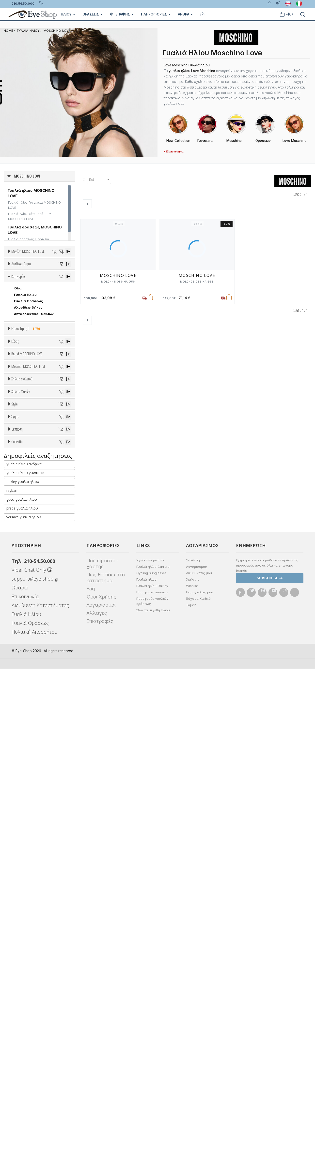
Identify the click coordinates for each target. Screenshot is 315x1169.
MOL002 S (23, 603)
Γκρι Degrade (27, 726)
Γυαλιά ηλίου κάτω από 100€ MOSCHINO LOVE (29, 216)
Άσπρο (21, 651)
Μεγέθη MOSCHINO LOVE (28, 251)
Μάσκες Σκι (24, 464)
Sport (18, 438)
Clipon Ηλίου (27, 713)
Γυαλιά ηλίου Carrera (153, 1067)
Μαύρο (22, 677)
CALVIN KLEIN (25, 561)
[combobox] (99, 179)
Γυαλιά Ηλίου (25, 348)
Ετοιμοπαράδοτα (30, 302)
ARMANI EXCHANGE (30, 516)
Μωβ (20, 664)
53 (54, 269)
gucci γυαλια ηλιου (21, 999)
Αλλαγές (96, 1113)
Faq (90, 1089)
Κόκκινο (23, 683)
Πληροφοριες (156, 14)
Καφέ (21, 732)
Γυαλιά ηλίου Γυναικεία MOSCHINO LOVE (34, 205)
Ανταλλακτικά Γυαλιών (34, 367)
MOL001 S (22, 596)
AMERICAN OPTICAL (30, 510)
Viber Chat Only (32, 1070)
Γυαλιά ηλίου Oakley (152, 1086)
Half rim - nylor (26, 781)
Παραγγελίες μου (199, 1092)
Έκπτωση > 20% (27, 880)
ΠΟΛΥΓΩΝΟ (23, 825)
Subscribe (270, 1078)
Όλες (20, 867)
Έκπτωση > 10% (27, 874)
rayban (11, 991)
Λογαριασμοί (100, 1105)
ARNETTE (22, 523)
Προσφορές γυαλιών (152, 1092)
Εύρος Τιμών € (23, 394)
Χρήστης (193, 1080)
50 (16, 269)
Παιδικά (20, 458)
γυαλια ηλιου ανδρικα (24, 964)
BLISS (19, 536)
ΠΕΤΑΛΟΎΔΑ (24, 819)
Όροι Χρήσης (101, 1097)
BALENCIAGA (24, 529)
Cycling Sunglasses (151, 1073)
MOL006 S (23, 615)
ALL (19, 645)
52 (41, 269)
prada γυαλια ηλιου (22, 1008)
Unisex (20, 432)
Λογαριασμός (196, 1067)
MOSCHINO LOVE (57, 30)
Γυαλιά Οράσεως (28, 355)
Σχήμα (15, 794)
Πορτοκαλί (25, 671)
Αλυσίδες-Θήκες (28, 361)
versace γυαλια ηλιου (23, 1017)
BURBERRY (23, 555)
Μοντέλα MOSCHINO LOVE (28, 571)
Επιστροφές (99, 1121)
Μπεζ (20, 658)
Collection (17, 893)
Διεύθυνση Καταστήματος (40, 1105)
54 (67, 269)
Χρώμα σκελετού (21, 633)
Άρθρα (185, 14)
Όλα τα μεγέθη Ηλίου (153, 1110)
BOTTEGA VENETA (29, 542)
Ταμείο (191, 1105)
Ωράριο (20, 1088)
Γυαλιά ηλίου (146, 1080)
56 (29, 276)
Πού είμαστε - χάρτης (102, 1064)
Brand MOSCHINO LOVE (26, 485)
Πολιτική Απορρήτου (34, 1132)
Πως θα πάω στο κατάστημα (105, 1078)
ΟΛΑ (17, 263)
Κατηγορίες (18, 330)
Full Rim (20, 775)
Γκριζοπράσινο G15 (32, 745)
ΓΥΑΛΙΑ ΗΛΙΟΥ (28, 30)
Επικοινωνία (25, 1097)
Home (8, 30)
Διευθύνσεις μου (199, 1073)
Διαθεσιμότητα (21, 290)
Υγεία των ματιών (150, 1061)
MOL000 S (23, 590)
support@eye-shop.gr (35, 1079)
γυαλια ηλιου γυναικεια (25, 973)
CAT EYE (21, 812)
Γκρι (19, 720)
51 (29, 269)
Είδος (15, 414)
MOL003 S (23, 609)
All (16, 769)
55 (16, 276)
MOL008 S (23, 622)
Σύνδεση (193, 1061)
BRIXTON (21, 548)
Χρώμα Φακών (20, 695)
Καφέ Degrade (28, 739)
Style (14, 757)
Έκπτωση (17, 855)
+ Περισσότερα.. (174, 151)
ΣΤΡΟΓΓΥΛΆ (24, 831)
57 (42, 276)
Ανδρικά (20, 445)
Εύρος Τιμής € (26, 382)
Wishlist (192, 1086)
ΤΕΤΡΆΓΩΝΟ (24, 838)
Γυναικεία (22, 451)
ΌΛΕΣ (19, 905)
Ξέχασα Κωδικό (198, 1099)
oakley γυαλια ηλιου (22, 982)
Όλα (19, 315)
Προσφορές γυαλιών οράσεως (152, 1101)
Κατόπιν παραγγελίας (34, 309)
